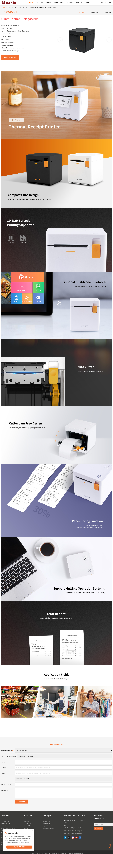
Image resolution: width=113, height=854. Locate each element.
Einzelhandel (46, 824)
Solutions (70, 3)
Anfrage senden (10, 57)
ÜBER (88, 3)
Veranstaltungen (29, 826)
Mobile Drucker (5, 826)
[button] (109, 40)
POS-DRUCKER (5, 822)
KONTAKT (79, 3)
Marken (48, 3)
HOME (31, 3)
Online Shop (27, 824)
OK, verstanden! (19, 847)
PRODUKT (39, 3)
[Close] (32, 831)
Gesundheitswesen (48, 829)
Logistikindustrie (47, 826)
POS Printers (21, 7)
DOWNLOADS (59, 3)
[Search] (102, 3)
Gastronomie (46, 822)
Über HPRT (27, 822)
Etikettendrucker (5, 824)
